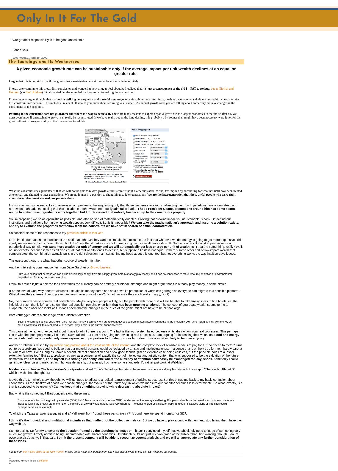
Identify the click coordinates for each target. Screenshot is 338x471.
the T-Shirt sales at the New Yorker (43, 451)
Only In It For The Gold (77, 19)
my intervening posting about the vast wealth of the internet (89, 345)
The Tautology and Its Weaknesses (43, 62)
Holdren (36, 92)
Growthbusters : (101, 267)
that (28, 92)
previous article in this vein (85, 233)
